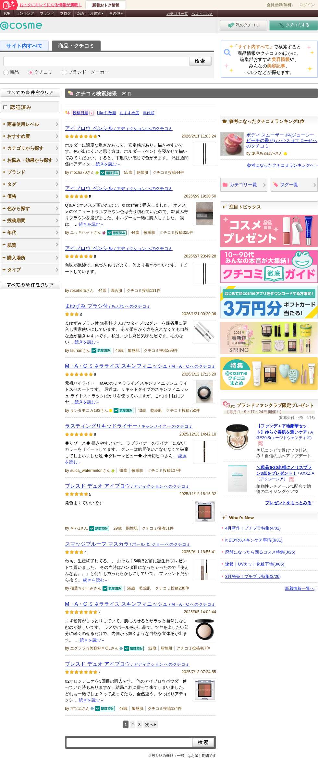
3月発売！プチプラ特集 (253, 576)
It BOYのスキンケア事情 (253, 540)
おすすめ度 (129, 113)
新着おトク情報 (105, 5)
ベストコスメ (202, 14)
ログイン (307, 5)
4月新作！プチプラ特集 (253, 528)
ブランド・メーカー (88, 72)
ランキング (25, 13)
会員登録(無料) (280, 5)
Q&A (80, 13)
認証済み (30, 107)
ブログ (65, 13)
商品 (14, 72)
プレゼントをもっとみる (288, 502)
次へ (149, 724)
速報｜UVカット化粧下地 (254, 564)
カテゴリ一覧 (177, 14)
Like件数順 (106, 113)
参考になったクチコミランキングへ (280, 165)
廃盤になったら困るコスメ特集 (260, 552)
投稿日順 (80, 113)
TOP (6, 13)
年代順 (148, 113)
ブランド (47, 13)
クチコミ (43, 72)
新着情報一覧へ (299, 588)
